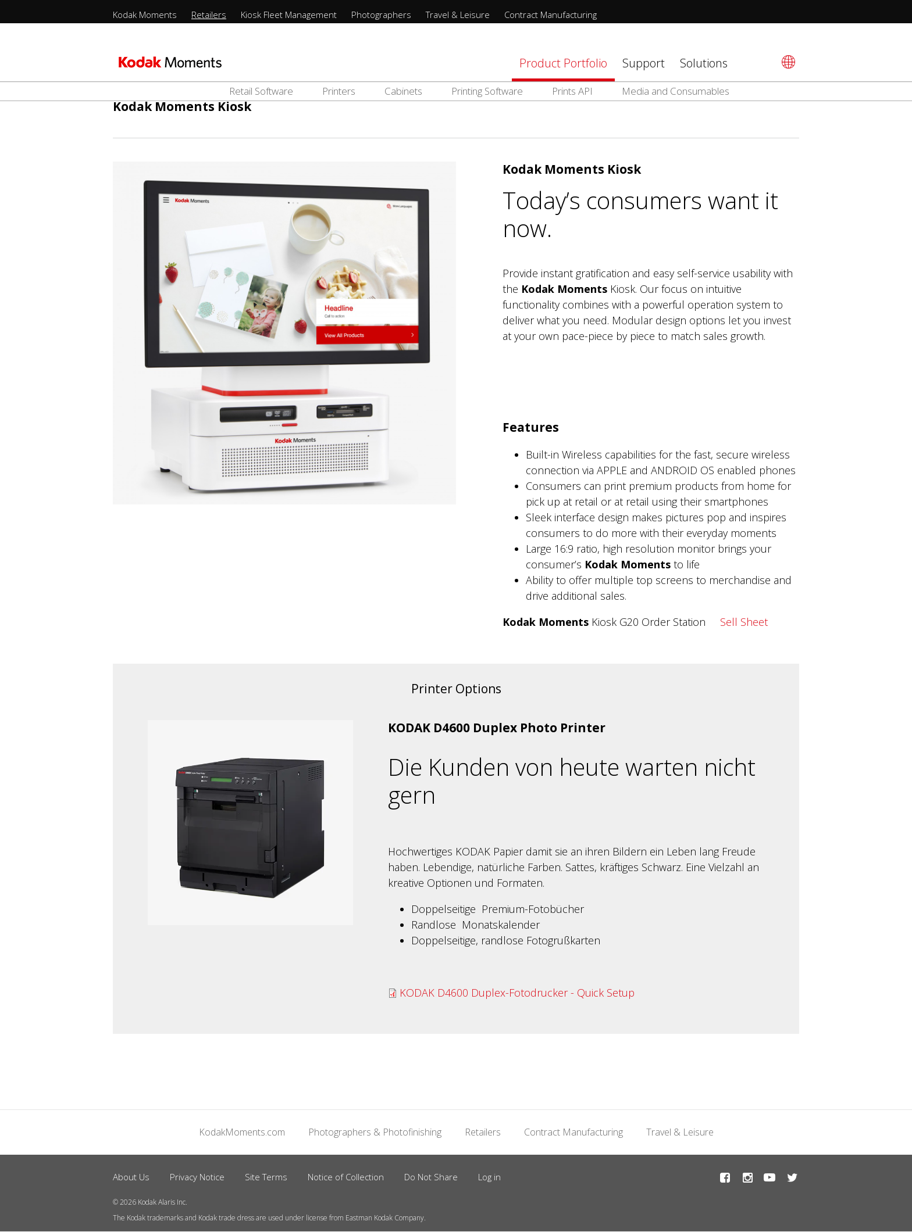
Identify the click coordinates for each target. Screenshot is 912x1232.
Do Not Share (431, 1177)
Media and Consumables (675, 91)
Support (643, 63)
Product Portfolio (563, 63)
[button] (250, 822)
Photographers (381, 14)
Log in (489, 1177)
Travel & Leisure (458, 14)
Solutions (704, 63)
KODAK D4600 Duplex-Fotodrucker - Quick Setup (517, 993)
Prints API (572, 91)
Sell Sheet (744, 622)
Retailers (208, 14)
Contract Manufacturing (550, 14)
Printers (338, 91)
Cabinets (403, 91)
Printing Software (487, 91)
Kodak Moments (145, 14)
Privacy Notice (197, 1177)
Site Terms (266, 1177)
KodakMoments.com (242, 1132)
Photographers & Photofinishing (374, 1132)
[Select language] (786, 62)
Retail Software (261, 91)
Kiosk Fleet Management (289, 14)
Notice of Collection (346, 1177)
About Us (131, 1177)
